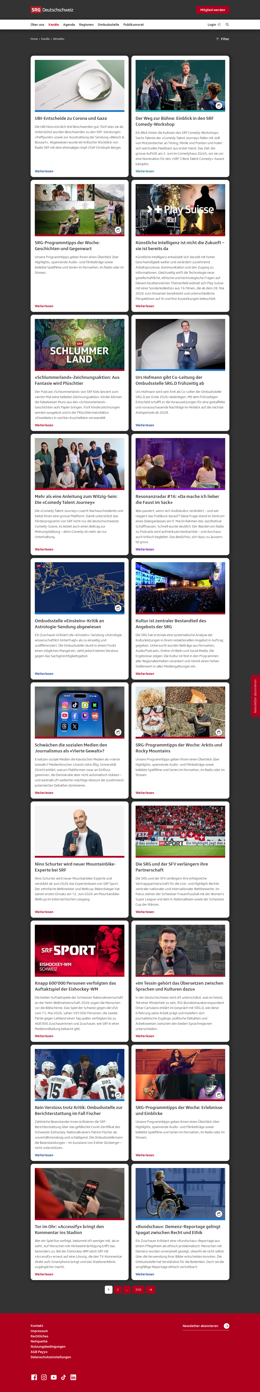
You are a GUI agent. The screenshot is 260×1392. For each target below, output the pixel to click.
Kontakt (37, 1326)
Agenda (69, 24)
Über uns (37, 24)
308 (138, 1289)
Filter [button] (222, 39)
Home (34, 38)
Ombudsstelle (108, 24)
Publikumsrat (133, 24)
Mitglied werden (212, 10)
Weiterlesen (44, 171)
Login (214, 24)
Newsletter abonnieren (206, 1326)
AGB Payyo (39, 1352)
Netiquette (39, 1341)
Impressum (39, 1331)
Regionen (86, 24)
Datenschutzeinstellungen (51, 1357)
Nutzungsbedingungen (48, 1346)
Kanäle (53, 24)
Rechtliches (39, 1336)
